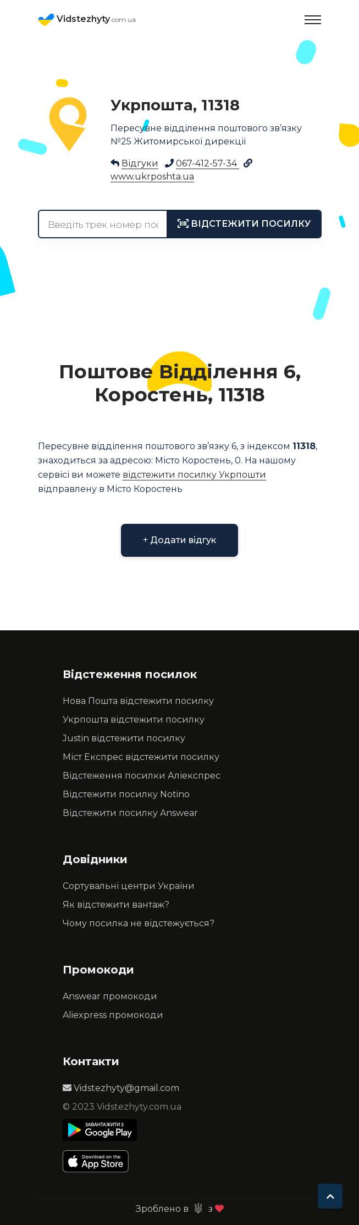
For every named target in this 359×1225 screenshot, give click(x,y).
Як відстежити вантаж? (116, 904)
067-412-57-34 (207, 163)
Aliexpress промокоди (113, 1015)
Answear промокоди (110, 996)
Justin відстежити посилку (124, 738)
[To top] (330, 1196)
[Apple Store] (100, 1161)
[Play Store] (100, 1130)
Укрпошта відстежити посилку (134, 719)
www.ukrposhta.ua (152, 176)
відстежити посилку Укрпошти (194, 474)
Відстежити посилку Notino (126, 794)
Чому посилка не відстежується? (138, 923)
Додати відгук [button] (179, 540)
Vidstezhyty (87, 20)
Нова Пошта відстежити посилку (138, 701)
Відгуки (139, 163)
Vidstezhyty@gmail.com (121, 1088)
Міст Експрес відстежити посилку (141, 757)
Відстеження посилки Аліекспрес (141, 775)
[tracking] (244, 224)
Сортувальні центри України (129, 886)
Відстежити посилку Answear (130, 813)
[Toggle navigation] (313, 19)
